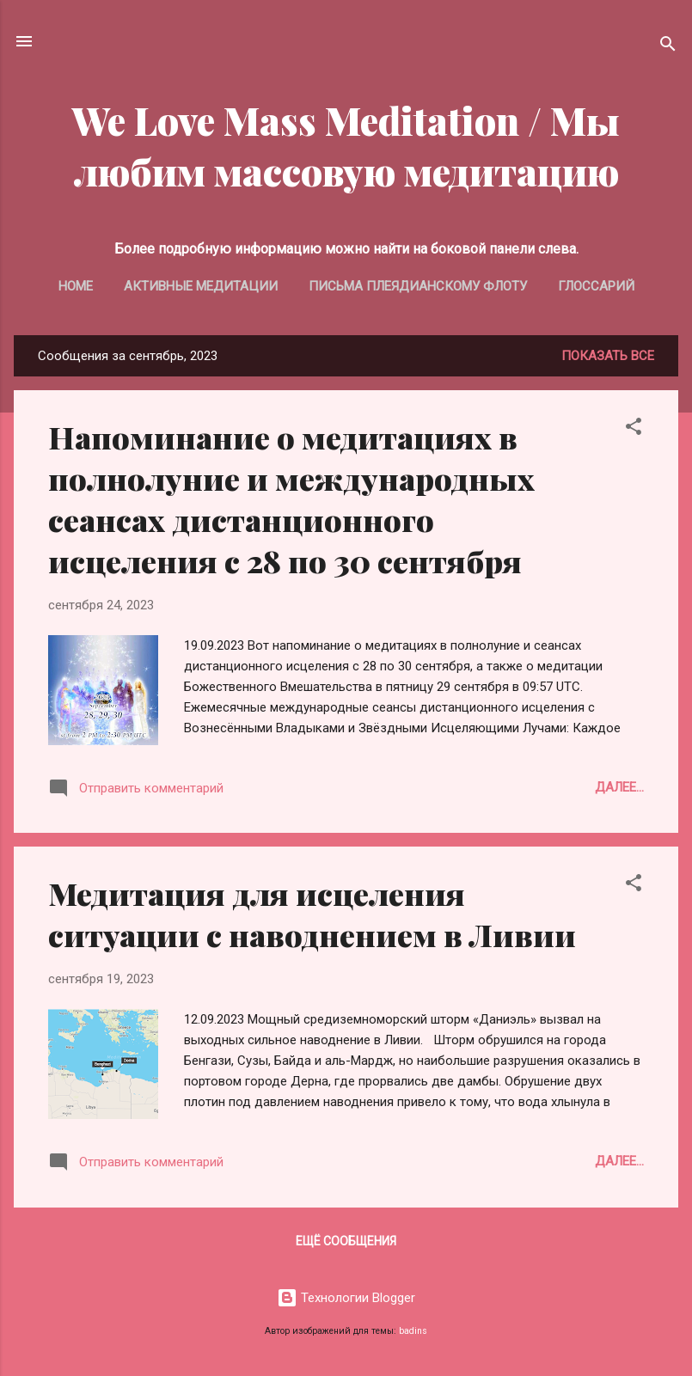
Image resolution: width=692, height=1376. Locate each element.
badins (413, 1330)
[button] (633, 429)
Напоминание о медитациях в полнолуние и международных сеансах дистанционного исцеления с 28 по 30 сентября (291, 498)
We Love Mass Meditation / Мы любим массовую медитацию (346, 145)
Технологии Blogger (346, 1298)
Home (75, 286)
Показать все (607, 356)
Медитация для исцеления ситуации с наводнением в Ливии (312, 913)
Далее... (619, 787)
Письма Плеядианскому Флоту (418, 286)
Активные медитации (201, 286)
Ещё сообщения (346, 1241)
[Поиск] (668, 47)
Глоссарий (596, 286)
